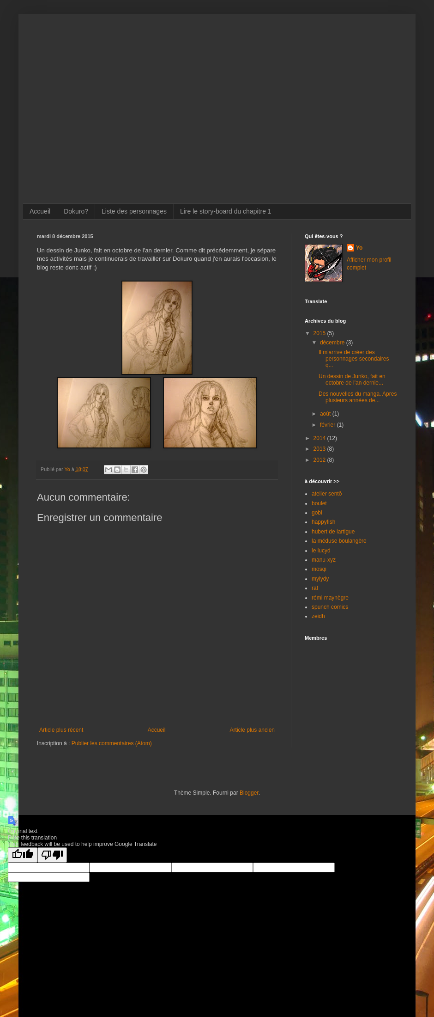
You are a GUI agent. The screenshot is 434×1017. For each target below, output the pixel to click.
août (326, 413)
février (328, 425)
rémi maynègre (330, 597)
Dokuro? (76, 211)
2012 (320, 460)
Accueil (40, 211)
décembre (333, 342)
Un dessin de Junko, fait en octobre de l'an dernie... (352, 379)
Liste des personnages (134, 211)
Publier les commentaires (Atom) (112, 743)
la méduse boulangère (339, 541)
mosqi (319, 569)
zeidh (318, 616)
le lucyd (321, 550)
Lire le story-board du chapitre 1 (225, 211)
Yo (359, 248)
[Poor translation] (52, 855)
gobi (317, 512)
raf (315, 588)
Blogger (249, 793)
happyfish (323, 522)
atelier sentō (327, 493)
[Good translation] (22, 855)
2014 (320, 438)
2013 (320, 449)
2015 (320, 333)
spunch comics (330, 607)
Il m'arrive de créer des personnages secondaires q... (354, 359)
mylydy (320, 579)
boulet (319, 503)
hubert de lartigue (333, 531)
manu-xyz (324, 560)
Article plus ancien (252, 730)
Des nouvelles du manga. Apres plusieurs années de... (358, 397)
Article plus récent (61, 730)
